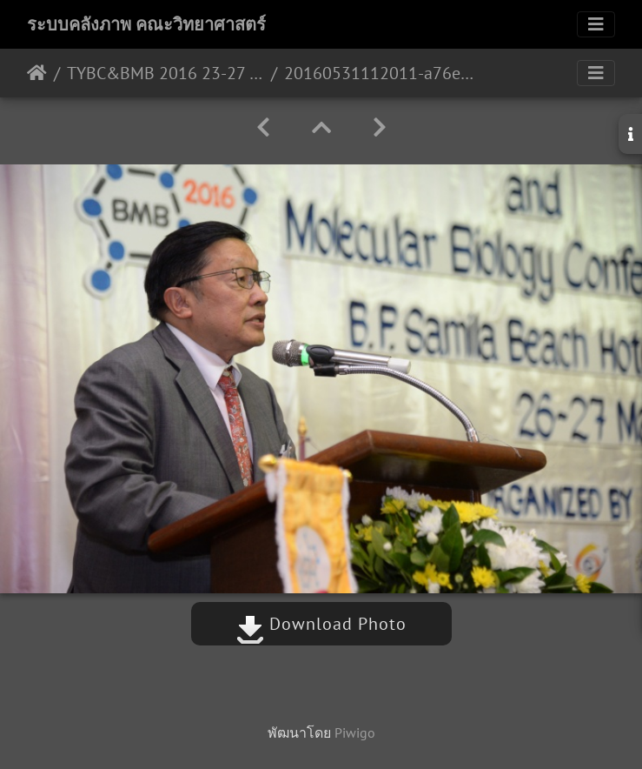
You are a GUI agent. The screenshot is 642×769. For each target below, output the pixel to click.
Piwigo (354, 732)
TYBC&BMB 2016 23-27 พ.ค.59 (165, 73)
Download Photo (321, 623)
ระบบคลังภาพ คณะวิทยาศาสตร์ (146, 24)
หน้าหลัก (37, 73)
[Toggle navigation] (596, 24)
